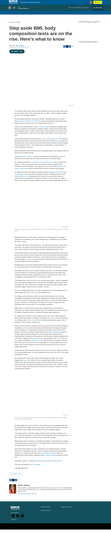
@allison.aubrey (42, 464)
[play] (9, 11)
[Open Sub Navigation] (12, 16)
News (9, 16)
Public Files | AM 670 (46, 514)
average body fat (38, 342)
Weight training (50, 458)
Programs (23, 16)
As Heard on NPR (14, 25)
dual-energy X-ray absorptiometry (41, 165)
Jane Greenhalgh (35, 468)
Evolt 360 (26, 180)
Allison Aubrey (19, 49)
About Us (41, 16)
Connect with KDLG (45, 510)
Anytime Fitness (59, 175)
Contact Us (51, 16)
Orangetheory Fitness (21, 177)
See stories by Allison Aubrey (27, 497)
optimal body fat (36, 344)
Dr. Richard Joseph (43, 130)
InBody (17, 180)
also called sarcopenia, (49, 456)
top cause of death (35, 323)
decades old (29, 262)
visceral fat (24, 331)
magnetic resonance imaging (29, 160)
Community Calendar (64, 16)
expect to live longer (32, 296)
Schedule (31, 16)
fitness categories (53, 335)
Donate (99, 4)
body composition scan (51, 142)
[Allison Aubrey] (12, 492)
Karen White (26, 363)
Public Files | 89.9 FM (66, 510)
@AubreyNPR (57, 464)
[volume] (14, 11)
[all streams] (97, 11)
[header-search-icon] (91, 4)
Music (16, 16)
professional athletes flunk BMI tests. (29, 124)
